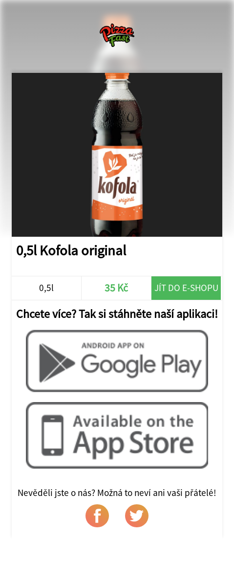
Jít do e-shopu (186, 287)
